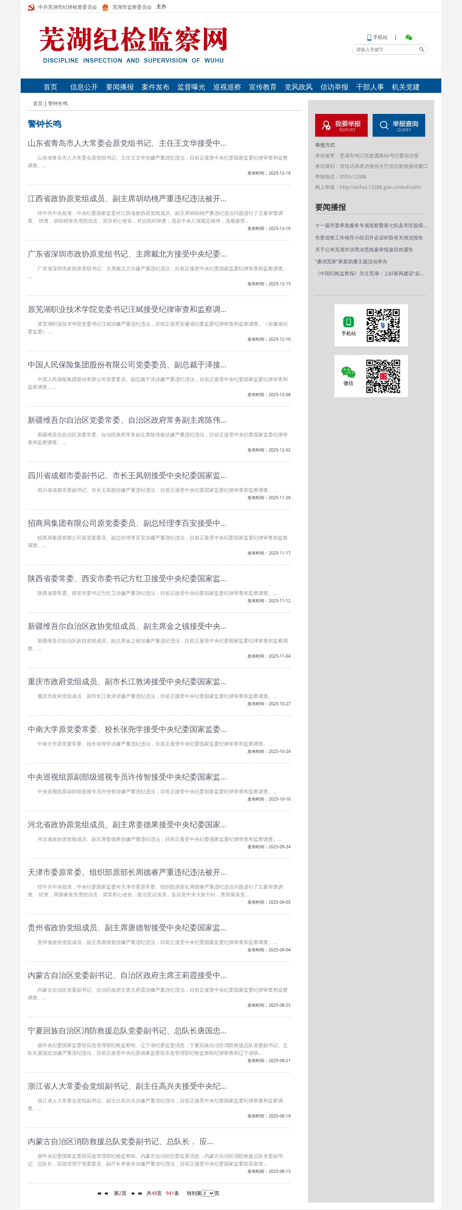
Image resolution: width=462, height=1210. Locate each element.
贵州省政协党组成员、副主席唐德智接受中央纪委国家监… (127, 927)
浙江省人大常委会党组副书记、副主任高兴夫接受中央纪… (127, 1085)
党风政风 (299, 86)
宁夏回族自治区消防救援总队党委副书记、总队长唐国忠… (127, 1030)
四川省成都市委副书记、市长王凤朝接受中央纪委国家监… (127, 475)
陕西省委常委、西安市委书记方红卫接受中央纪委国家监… (127, 578)
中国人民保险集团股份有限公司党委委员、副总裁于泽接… (127, 364)
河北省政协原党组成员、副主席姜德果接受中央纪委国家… (127, 824)
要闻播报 (120, 86)
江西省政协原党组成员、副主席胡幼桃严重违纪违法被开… (127, 198)
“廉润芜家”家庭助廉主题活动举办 (351, 261)
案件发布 (156, 86)
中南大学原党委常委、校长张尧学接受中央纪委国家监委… (127, 728)
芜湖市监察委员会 (127, 7)
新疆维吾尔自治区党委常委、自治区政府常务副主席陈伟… (127, 419)
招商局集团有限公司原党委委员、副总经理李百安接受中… (127, 522)
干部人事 (370, 86)
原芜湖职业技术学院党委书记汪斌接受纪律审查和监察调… (127, 309)
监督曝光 (191, 86)
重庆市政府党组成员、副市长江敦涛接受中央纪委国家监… (127, 681)
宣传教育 (263, 86)
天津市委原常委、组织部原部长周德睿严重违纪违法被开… (127, 871)
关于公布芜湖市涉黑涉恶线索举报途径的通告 (364, 249)
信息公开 (84, 86)
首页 (50, 86)
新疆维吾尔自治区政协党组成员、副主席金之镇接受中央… (127, 625)
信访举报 (334, 86)
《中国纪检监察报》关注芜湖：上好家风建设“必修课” (371, 273)
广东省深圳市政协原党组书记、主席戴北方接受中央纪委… (127, 253)
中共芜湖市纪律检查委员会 (62, 7)
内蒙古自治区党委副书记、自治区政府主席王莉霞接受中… (127, 975)
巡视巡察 (227, 86)
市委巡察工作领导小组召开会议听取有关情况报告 (369, 237)
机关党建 (406, 86)
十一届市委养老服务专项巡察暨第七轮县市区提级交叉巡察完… (371, 225)
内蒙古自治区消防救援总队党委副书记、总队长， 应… (120, 1141)
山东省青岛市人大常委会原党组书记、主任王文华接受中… (127, 142)
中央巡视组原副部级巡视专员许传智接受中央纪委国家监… (127, 776)
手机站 (377, 37)
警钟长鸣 (58, 103)
